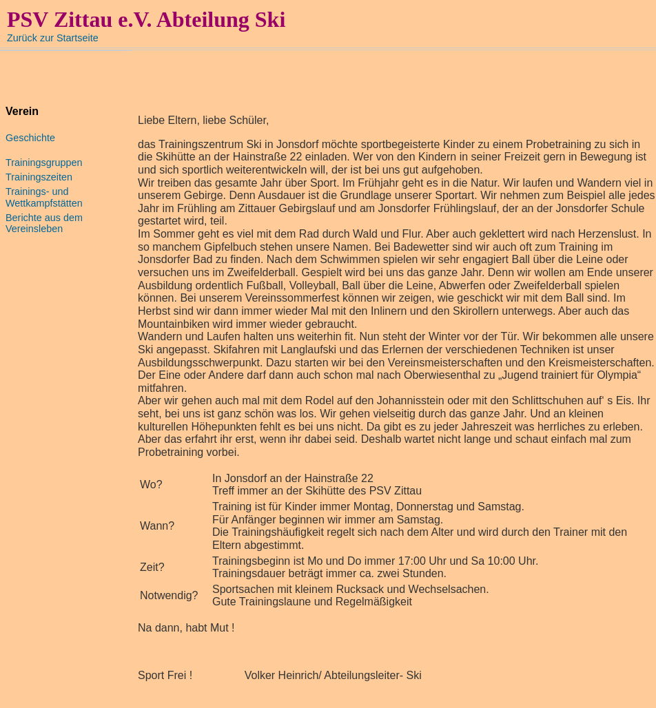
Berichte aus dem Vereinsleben (44, 223)
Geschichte (30, 137)
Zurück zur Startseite (53, 37)
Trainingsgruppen (44, 162)
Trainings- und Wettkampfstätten (44, 197)
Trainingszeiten (39, 177)
